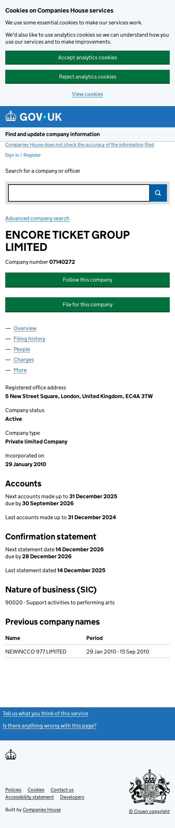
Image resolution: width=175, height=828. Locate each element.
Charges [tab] (24, 359)
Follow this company (87, 279)
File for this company (87, 304)
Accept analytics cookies (87, 57)
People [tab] (22, 349)
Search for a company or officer (42, 170)
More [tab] (20, 370)
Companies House (42, 809)
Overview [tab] (25, 328)
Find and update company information (52, 134)
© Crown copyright (149, 811)
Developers (72, 797)
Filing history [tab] (29, 338)
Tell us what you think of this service (45, 713)
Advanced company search (37, 218)
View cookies (87, 94)
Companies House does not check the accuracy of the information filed (79, 144)
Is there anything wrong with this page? (49, 725)
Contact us (62, 789)
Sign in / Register (23, 155)
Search (158, 193)
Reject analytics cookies (87, 76)
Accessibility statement (29, 797)
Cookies (36, 789)
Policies (13, 789)
